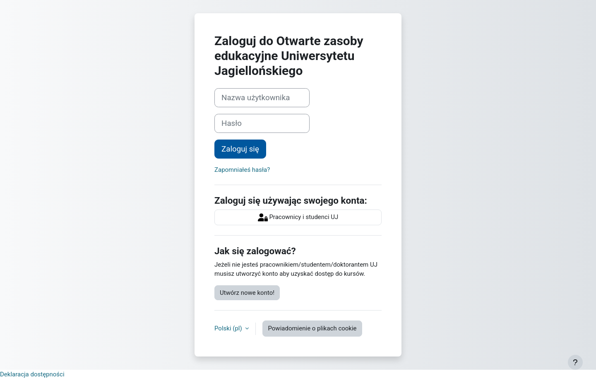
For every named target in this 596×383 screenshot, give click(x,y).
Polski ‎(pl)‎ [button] (228, 328)
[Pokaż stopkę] (575, 362)
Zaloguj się (240, 149)
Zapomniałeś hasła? (242, 169)
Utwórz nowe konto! (247, 292)
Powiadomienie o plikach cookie (312, 328)
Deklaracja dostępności (32, 374)
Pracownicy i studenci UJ (298, 217)
